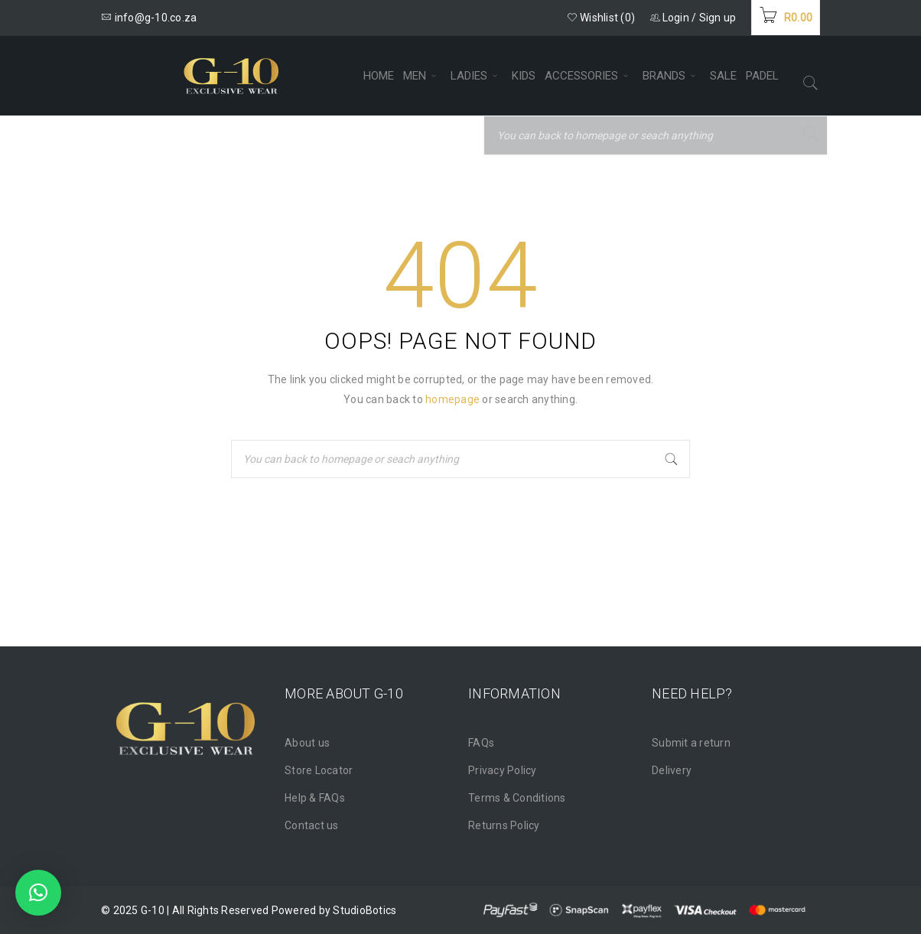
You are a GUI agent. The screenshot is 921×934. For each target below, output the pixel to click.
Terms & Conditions (517, 798)
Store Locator (319, 770)
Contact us (312, 825)
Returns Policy (504, 825)
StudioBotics (364, 910)
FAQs (481, 743)
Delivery (672, 770)
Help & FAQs (315, 798)
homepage (452, 399)
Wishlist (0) (601, 17)
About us (307, 743)
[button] (38, 893)
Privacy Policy (502, 770)
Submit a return (691, 743)
